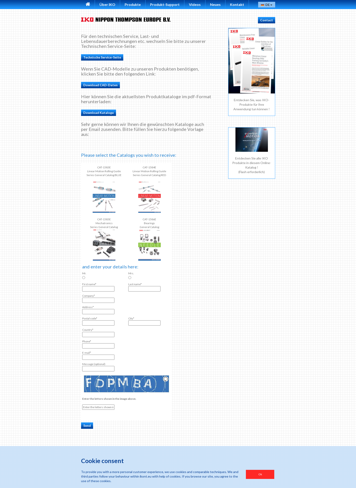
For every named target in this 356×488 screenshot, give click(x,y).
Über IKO (107, 4)
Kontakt (237, 4)
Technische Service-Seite (102, 57)
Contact (266, 20)
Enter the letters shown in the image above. (109, 398)
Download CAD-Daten (100, 85)
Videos (195, 4)
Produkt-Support (165, 4)
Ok (260, 474)
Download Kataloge (98, 113)
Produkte (133, 4)
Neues (215, 4)
